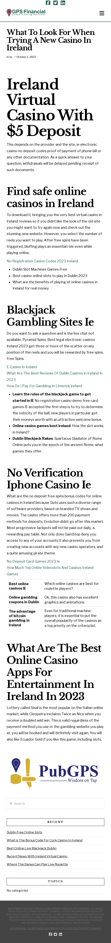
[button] (101, 13)
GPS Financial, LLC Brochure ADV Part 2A (34, 928)
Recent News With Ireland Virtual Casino (37, 856)
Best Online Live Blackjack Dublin (31, 848)
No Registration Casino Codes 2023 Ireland (42, 261)
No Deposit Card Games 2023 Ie (33, 561)
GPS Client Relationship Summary (80, 928)
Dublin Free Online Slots (24, 832)
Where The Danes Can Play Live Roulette (37, 864)
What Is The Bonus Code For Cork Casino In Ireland (44, 840)
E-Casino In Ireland (22, 367)
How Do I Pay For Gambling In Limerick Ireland (44, 386)
